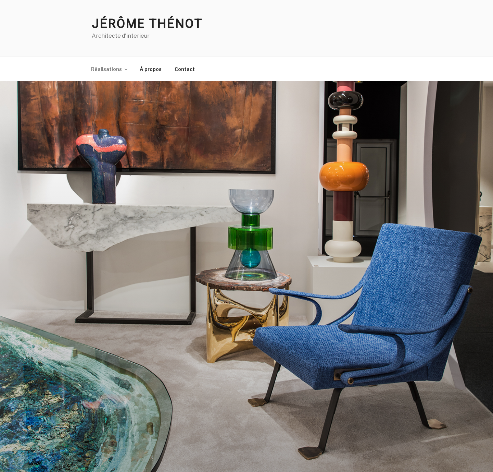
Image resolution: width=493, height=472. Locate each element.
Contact (185, 69)
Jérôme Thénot (147, 24)
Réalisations (109, 69)
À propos (151, 69)
